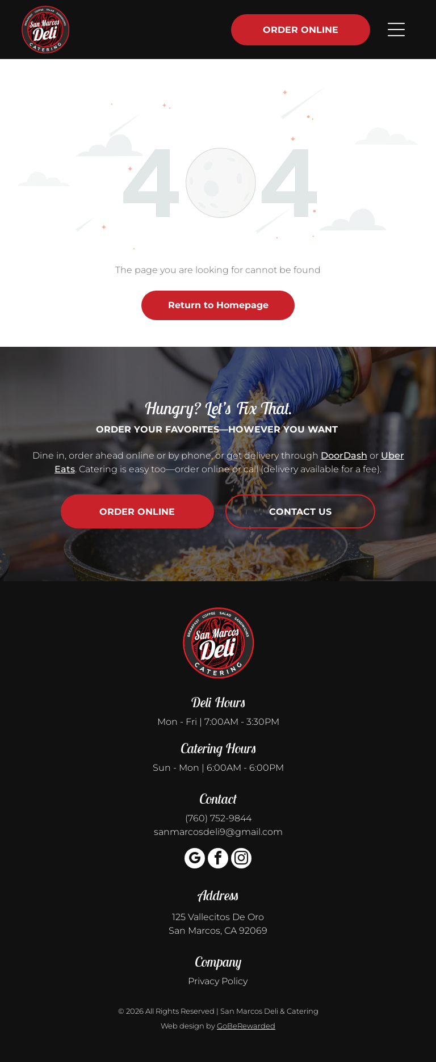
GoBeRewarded (246, 1025)
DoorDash (344, 455)
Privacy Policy (218, 981)
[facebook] (218, 859)
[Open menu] (396, 29)
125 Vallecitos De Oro (218, 917)
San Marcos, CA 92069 (218, 930)
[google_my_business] (195, 859)
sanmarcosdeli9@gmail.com (218, 831)
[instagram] (241, 859)
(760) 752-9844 (218, 818)
